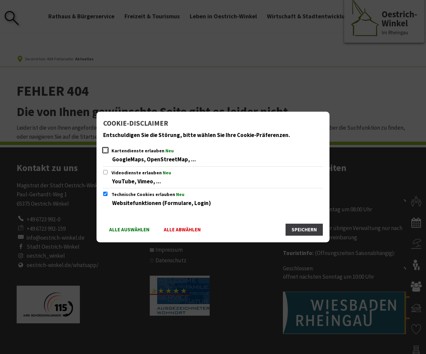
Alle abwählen (182, 230)
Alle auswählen (129, 230)
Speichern (304, 230)
